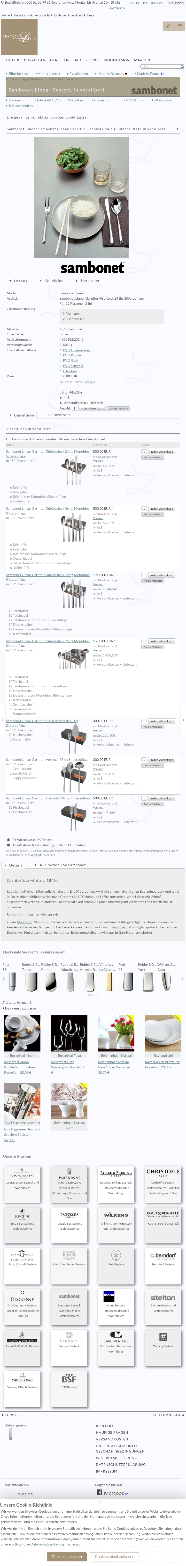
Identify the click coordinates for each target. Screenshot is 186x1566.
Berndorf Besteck (163, 1258)
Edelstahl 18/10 (49, 100)
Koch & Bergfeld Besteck (163, 1217)
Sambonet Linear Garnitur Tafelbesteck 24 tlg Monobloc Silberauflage (48, 454)
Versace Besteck (69, 1340)
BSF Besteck (69, 1381)
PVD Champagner (76, 350)
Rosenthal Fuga (69, 1036)
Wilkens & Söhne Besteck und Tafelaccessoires (116, 1220)
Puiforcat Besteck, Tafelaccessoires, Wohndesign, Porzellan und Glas (69, 1184)
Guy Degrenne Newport (22, 1104)
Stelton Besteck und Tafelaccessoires (163, 1301)
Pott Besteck (116, 1258)
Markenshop (17, 100)
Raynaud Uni (163, 1036)
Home (6, 15)
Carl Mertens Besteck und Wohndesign (116, 1342)
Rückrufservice (154, 3)
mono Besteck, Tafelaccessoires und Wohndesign (116, 1304)
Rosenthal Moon (22, 1036)
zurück (12, 1415)
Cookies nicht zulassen (114, 1557)
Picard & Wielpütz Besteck (22, 1340)
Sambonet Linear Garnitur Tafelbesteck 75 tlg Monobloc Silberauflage (48, 643)
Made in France (149, 74)
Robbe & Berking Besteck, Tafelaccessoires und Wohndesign (116, 1181)
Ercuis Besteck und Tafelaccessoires (22, 1220)
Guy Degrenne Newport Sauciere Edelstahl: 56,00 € (22, 1134)
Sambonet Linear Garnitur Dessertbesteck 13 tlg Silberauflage (48, 723)
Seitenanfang (167, 1415)
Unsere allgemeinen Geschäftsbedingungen (120, 1448)
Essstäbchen (79, 74)
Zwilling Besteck (163, 1340)
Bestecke (19, 15)
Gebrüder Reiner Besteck (69, 1258)
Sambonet (60, 15)
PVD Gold (70, 360)
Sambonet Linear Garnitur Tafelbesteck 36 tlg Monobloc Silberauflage (48, 511)
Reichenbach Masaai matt (69, 1106)
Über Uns (134, 3)
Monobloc (24, 922)
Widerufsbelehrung (116, 1458)
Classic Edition (105, 100)
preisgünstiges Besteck (25, 79)
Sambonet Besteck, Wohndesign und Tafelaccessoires (69, 1304)
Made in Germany (111, 74)
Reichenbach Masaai (116, 1036)
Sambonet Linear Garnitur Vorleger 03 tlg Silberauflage (48, 760)
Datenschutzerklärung (121, 1465)
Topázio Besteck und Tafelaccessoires (69, 1220)
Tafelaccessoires (20, 106)
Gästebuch (117, 8)
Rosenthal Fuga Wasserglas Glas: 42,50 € (68, 1067)
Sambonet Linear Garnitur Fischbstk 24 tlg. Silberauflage (48, 798)
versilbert (77, 15)
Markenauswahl (39, 15)
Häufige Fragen (112, 1432)
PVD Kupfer (135, 100)
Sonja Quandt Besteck (22, 1258)
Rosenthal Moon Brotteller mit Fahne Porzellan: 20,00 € (19, 1067)
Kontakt (105, 1426)
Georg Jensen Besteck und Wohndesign (22, 1179)
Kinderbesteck (49, 74)
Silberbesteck (18, 74)
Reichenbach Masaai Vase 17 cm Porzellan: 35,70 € (114, 1067)
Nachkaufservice (64, 79)
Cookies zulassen (67, 1557)
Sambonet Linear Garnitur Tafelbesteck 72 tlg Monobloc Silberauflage (48, 577)
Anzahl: (65, 408)
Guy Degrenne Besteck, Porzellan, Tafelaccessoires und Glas (22, 1304)
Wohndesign (164, 100)
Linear (91, 15)
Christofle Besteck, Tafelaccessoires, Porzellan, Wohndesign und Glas (163, 1181)
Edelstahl (70, 371)
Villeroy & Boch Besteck (22, 1381)
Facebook (113, 1493)
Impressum (106, 1471)
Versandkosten (112, 1439)
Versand (90, 382)
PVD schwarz (73, 366)
